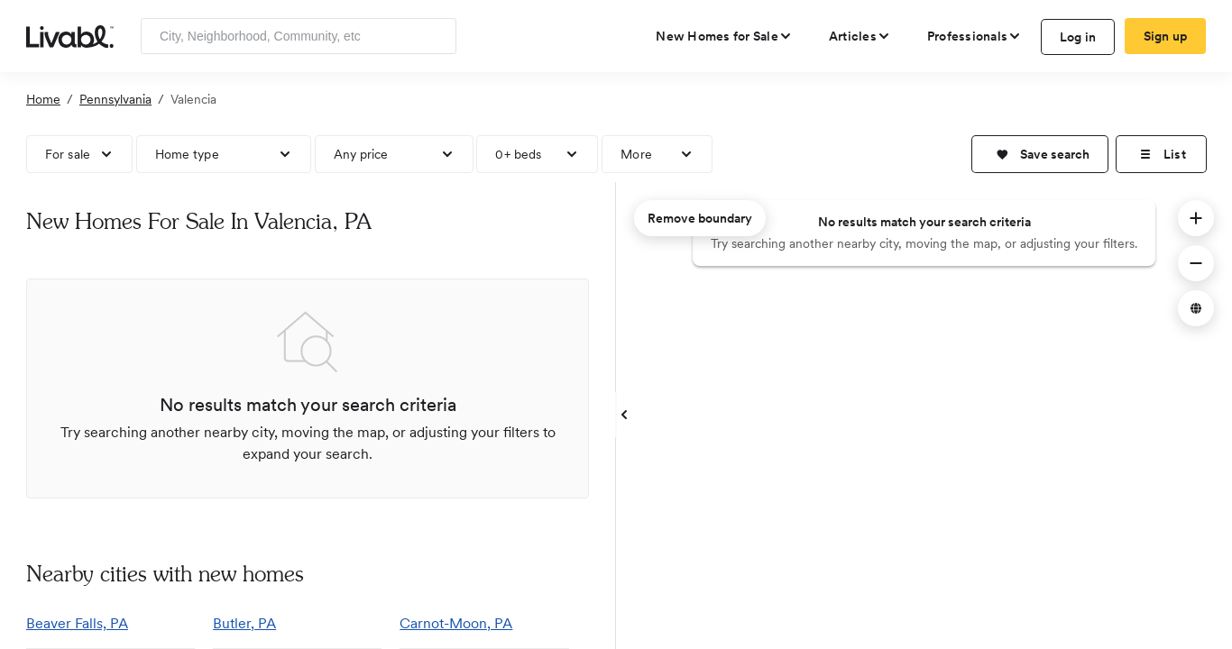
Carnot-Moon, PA (456, 623)
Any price (361, 154)
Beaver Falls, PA (77, 623)
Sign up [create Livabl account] (1166, 36)
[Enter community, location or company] (298, 36)
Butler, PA (244, 623)
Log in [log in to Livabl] (1078, 37)
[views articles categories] (860, 36)
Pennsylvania (115, 99)
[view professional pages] (974, 36)
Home (43, 99)
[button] (1040, 154)
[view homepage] (70, 35)
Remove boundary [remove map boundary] (700, 218)
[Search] (436, 36)
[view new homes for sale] (724, 36)
